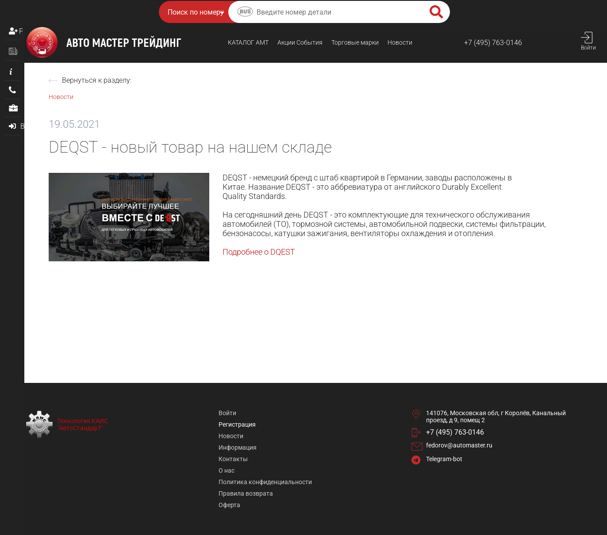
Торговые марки (355, 42)
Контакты (233, 458)
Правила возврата (246, 493)
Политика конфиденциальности (265, 481)
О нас (226, 470)
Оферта (229, 504)
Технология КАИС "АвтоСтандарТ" (82, 424)
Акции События (300, 42)
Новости (400, 42)
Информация (238, 447)
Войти (227, 413)
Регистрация (21, 31)
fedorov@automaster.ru (459, 445)
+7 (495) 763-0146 (493, 42)
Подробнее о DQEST (259, 251)
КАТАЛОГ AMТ (248, 42)
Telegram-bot (444, 458)
